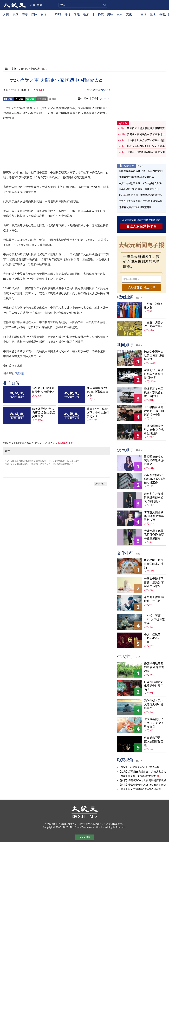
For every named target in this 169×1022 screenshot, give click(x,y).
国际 (34, 14)
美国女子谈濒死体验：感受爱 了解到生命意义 (154, 582)
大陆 (6, 14)
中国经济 (35, 68)
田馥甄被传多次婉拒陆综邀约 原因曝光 (154, 460)
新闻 (14, 68)
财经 (110, 14)
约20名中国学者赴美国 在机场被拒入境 (154, 355)
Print (52, 99)
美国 (16, 14)
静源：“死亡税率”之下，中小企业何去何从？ (98, 412)
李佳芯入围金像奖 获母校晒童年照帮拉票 (154, 516)
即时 (58, 14)
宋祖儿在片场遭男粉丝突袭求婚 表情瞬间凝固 (153, 497)
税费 (101, 90)
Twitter (19, 99)
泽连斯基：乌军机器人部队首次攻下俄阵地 (153, 392)
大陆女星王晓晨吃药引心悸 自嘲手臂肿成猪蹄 (154, 534)
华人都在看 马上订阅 (141, 287)
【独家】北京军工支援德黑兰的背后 (137, 776)
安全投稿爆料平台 (63, 443)
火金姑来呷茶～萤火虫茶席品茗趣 (153, 741)
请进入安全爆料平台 (141, 226)
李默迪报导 (21, 373)
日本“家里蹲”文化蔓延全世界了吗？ (153, 685)
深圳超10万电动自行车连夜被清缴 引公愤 (153, 374)
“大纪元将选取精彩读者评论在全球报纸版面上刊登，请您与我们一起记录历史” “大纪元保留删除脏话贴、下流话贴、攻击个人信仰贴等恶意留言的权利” (56, 468)
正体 (32, 4)
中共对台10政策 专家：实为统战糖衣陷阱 (140, 183)
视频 (86, 14)
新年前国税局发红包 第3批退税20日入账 (98, 392)
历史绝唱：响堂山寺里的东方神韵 (153, 564)
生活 (143, 14)
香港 (25, 14)
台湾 (44, 14)
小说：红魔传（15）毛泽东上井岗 (153, 638)
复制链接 (41, 98)
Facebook (8, 99)
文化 (129, 14)
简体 (39, 4)
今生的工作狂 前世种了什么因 (154, 599)
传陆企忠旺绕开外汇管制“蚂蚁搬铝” (43, 390)
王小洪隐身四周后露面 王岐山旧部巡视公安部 (154, 411)
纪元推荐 (129, 165)
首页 (7, 68)
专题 (77, 14)
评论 (68, 14)
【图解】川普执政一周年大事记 (153, 324)
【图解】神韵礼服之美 (153, 305)
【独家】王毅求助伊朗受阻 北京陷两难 (138, 767)
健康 (153, 14)
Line (30, 99)
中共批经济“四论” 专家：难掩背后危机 (139, 189)
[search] (82, 5)
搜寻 (104, 5)
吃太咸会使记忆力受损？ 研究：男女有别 (154, 723)
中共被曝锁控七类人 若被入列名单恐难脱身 (154, 429)
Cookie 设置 (84, 837)
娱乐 (120, 14)
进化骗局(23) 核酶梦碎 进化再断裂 (136, 177)
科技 (101, 14)
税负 (95, 90)
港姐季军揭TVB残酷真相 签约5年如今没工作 (154, 479)
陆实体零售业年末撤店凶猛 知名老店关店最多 (43, 412)
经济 (107, 90)
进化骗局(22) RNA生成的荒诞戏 (135, 207)
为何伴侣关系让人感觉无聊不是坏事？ (153, 704)
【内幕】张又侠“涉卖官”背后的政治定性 (139, 789)
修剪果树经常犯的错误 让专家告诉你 (154, 667)
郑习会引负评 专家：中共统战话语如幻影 (140, 195)
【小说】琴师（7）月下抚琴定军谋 (154, 619)
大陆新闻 (23, 68)
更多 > (140, 165)
